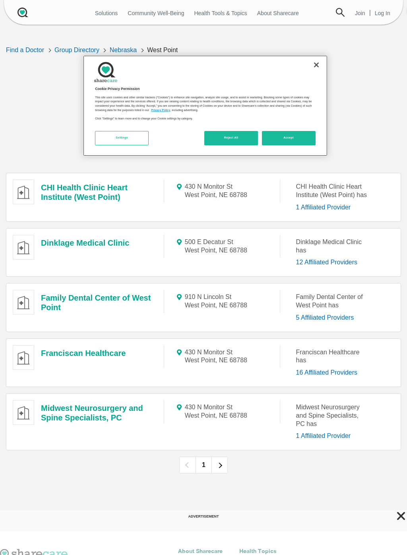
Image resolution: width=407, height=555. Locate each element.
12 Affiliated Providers (326, 262)
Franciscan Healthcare (83, 353)
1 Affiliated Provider (323, 207)
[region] (205, 105)
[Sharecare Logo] (22, 12)
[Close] (316, 65)
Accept (288, 137)
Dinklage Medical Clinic (85, 242)
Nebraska (123, 50)
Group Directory (76, 50)
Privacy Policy (160, 110)
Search (340, 12)
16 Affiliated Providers (326, 372)
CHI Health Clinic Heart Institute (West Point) (84, 192)
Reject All (231, 137)
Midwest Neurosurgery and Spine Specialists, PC (92, 413)
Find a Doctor (25, 50)
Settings (122, 137)
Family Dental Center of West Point (96, 302)
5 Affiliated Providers (325, 317)
